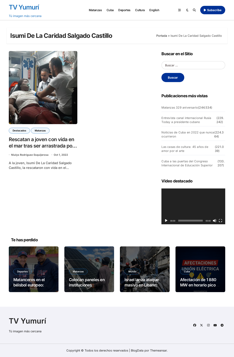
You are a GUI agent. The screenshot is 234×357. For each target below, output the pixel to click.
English (154, 10)
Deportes (124, 10)
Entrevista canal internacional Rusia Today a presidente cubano (186, 120)
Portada (161, 35)
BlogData (137, 350)
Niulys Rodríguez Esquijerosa (29, 154)
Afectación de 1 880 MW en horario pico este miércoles (198, 284)
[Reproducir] (166, 220)
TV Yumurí (24, 7)
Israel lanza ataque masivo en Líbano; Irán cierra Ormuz (141, 284)
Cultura (140, 10)
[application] (193, 206)
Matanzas (95, 10)
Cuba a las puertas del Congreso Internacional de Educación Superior (187, 163)
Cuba (110, 10)
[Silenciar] (214, 220)
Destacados (19, 130)
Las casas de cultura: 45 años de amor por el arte (184, 149)
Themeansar (158, 350)
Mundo (132, 271)
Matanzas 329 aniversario (179, 107)
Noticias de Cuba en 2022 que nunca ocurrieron (187, 134)
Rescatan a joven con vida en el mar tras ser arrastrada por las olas (41, 145)
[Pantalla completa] (220, 220)
